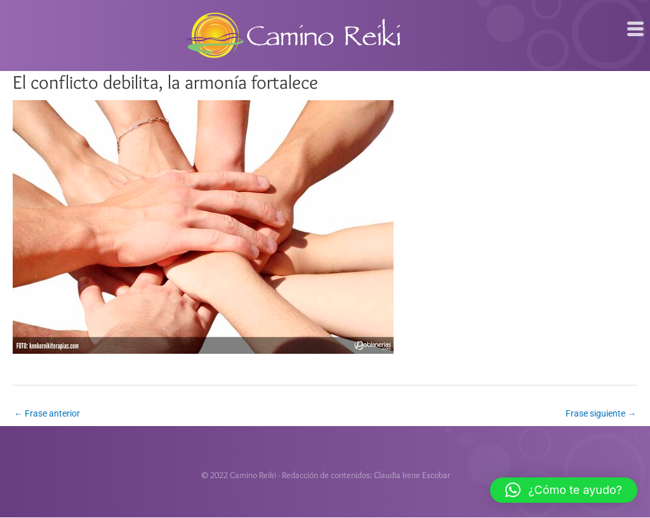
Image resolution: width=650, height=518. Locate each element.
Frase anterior (47, 413)
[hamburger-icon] (635, 29)
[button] (563, 490)
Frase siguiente (601, 413)
